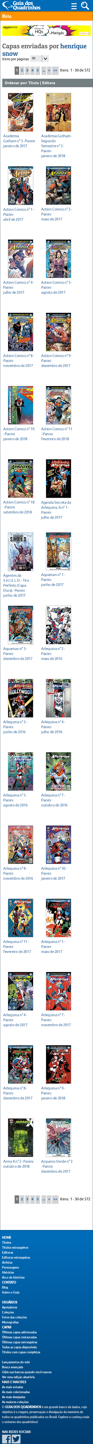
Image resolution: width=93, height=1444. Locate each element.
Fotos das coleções (14, 1317)
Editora (48, 83)
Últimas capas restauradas (19, 1337)
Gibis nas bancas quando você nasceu (27, 1372)
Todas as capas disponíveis (19, 1347)
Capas (6, 1327)
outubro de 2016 (57, 800)
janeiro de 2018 (57, 146)
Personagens (10, 1267)
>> (55, 70)
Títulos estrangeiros (15, 1247)
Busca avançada (12, 1367)
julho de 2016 (57, 727)
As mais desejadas (13, 1397)
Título (33, 83)
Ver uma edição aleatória (18, 1377)
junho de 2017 (19, 585)
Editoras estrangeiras (16, 1257)
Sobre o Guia (10, 1292)
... (44, 70)
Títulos (6, 1242)
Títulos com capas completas (21, 1352)
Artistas (7, 1262)
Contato (9, 1282)
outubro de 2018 (19, 1164)
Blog (5, 1287)
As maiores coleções (15, 1402)
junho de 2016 (19, 727)
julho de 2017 (19, 287)
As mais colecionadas (16, 1392)
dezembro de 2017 (57, 360)
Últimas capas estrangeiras (19, 1342)
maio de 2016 (57, 653)
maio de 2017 (57, 214)
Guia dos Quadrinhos (23, 1407)
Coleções (8, 1312)
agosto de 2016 (19, 800)
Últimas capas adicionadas (19, 1332)
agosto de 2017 (57, 287)
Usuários (9, 1302)
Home (6, 1237)
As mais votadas (12, 1387)
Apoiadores (9, 1307)
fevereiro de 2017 (19, 946)
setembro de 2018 (19, 507)
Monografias (10, 1322)
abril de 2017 (19, 214)
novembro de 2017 (19, 360)
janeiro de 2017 (19, 141)
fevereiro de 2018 (57, 434)
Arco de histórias (13, 1277)
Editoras (7, 1252)
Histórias (8, 1272)
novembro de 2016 (19, 873)
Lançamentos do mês (16, 1362)
